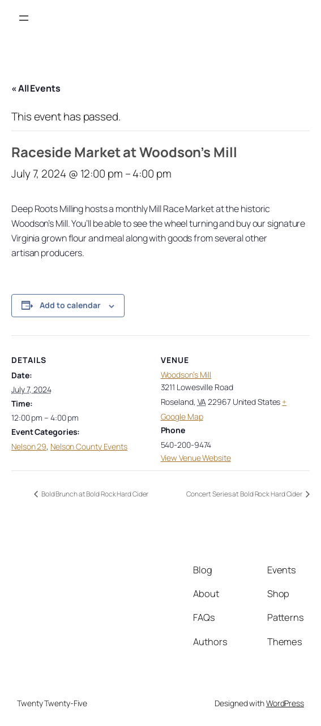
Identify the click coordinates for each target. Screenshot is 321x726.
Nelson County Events (88, 446)
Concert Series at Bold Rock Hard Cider (244, 494)
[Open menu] (24, 18)
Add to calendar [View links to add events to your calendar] (70, 305)
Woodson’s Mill (186, 374)
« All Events (36, 88)
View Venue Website (196, 457)
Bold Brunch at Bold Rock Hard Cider (94, 494)
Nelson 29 (28, 446)
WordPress (285, 703)
